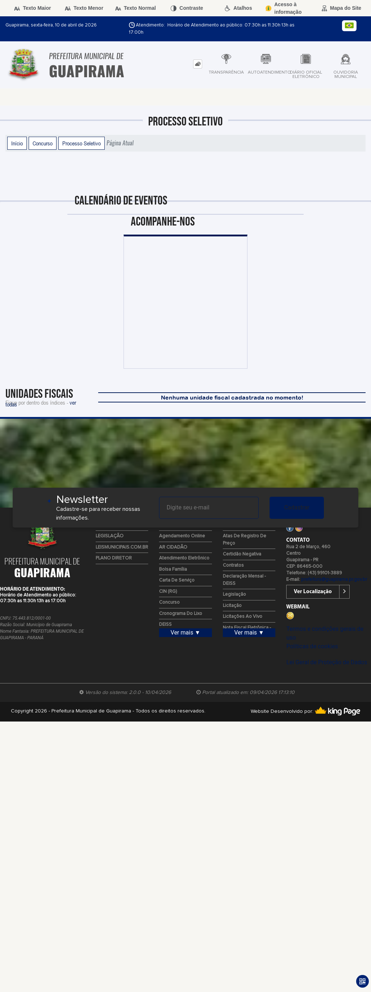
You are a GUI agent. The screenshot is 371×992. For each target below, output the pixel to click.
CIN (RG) (168, 591)
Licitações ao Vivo (242, 616)
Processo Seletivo (81, 143)
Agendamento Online (182, 536)
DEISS (165, 624)
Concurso (43, 143)
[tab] (197, 64)
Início (17, 143)
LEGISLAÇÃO (110, 536)
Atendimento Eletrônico (184, 558)
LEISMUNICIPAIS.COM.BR (122, 547)
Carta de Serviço (177, 580)
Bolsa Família (173, 569)
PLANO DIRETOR (114, 558)
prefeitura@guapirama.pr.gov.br (334, 579)
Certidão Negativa (242, 554)
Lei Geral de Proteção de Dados (326, 662)
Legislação (234, 594)
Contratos (233, 565)
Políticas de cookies (312, 646)
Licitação (232, 605)
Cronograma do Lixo (180, 613)
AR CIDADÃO (173, 547)
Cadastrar (296, 507)
